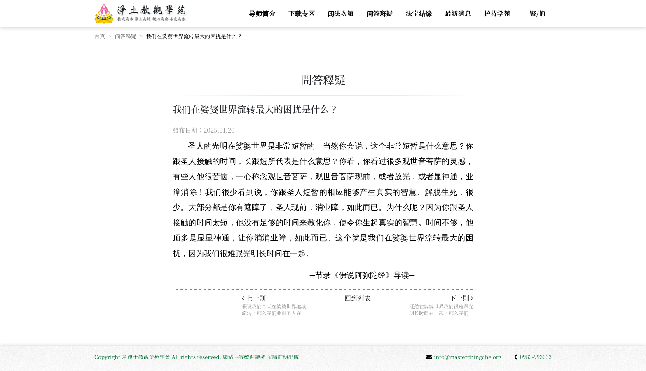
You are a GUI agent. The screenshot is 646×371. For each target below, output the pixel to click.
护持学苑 (497, 13)
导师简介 (262, 13)
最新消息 (458, 13)
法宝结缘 (419, 13)
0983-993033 (533, 357)
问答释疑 (380, 13)
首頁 (99, 36)
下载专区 (301, 13)
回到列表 (357, 298)
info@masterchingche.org (463, 357)
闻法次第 (341, 13)
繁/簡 (537, 13)
